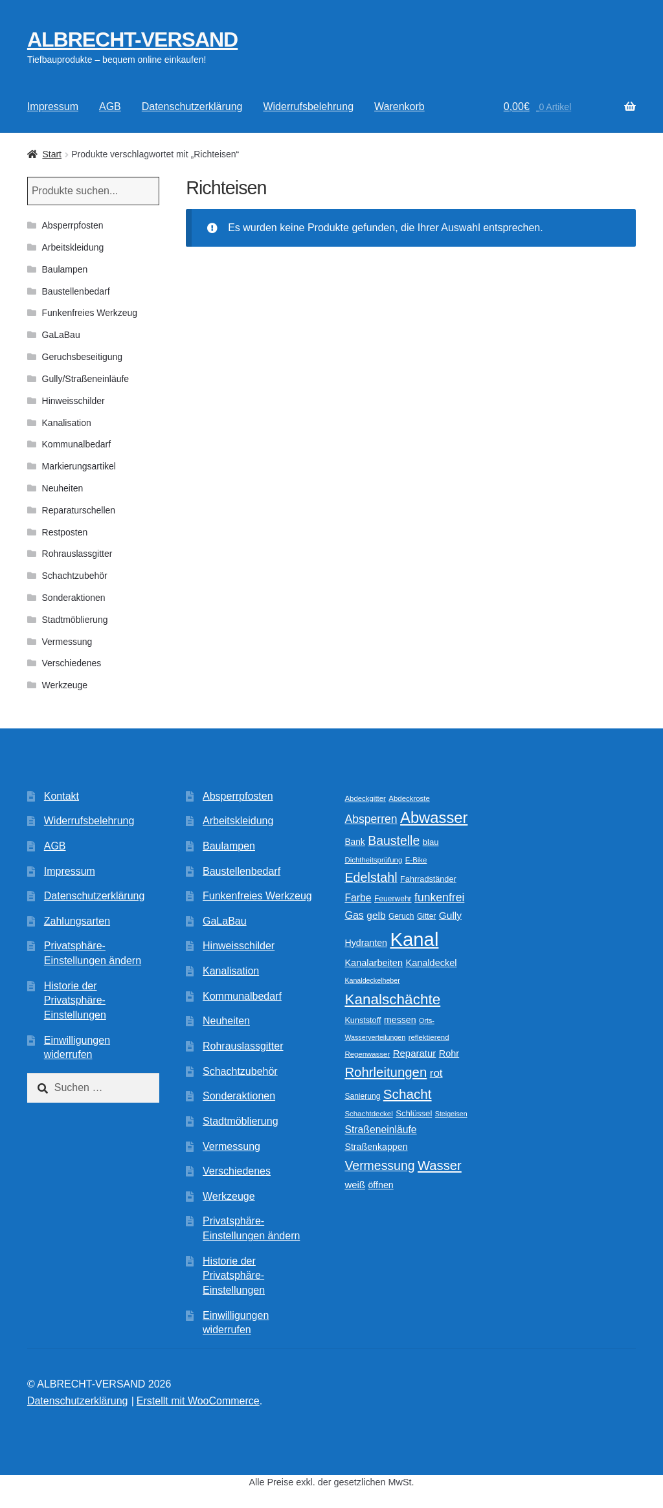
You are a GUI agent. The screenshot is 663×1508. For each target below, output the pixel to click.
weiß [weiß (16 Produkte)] (354, 1184)
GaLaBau (61, 335)
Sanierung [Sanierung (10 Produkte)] (362, 1096)
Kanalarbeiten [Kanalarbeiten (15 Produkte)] (373, 963)
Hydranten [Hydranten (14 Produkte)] (365, 943)
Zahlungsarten (77, 921)
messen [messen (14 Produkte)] (400, 1020)
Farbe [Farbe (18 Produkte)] (357, 897)
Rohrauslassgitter (77, 553)
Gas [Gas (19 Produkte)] (353, 915)
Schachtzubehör (74, 575)
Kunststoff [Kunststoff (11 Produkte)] (362, 1020)
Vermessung (67, 641)
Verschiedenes (72, 663)
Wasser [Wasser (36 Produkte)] (440, 1165)
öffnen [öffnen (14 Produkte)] (380, 1185)
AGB (110, 106)
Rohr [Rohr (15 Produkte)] (449, 1053)
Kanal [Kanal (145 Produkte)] (414, 939)
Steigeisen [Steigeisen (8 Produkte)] (451, 1114)
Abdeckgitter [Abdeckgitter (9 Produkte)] (365, 798)
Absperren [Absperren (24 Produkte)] (370, 819)
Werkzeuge (65, 685)
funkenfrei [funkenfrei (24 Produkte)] (439, 897)
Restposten (65, 532)
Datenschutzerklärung (192, 106)
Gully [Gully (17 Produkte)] (450, 915)
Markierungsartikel (79, 466)
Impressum (52, 106)
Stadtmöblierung (75, 619)
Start (52, 154)
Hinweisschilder (73, 401)
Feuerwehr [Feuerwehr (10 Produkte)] (393, 898)
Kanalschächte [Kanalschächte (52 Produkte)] (392, 999)
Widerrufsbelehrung (308, 106)
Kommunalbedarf (76, 444)
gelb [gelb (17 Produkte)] (375, 915)
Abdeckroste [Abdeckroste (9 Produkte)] (409, 798)
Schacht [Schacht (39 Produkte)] (407, 1093)
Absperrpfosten (73, 225)
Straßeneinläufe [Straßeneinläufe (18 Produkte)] (380, 1129)
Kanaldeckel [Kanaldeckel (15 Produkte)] (430, 963)
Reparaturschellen (79, 510)
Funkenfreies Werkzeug (90, 313)
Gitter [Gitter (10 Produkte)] (426, 916)
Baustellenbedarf (76, 291)
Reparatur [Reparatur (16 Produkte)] (414, 1053)
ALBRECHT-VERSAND (132, 39)
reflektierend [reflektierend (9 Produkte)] (429, 1037)
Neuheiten (63, 488)
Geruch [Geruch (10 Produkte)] (401, 916)
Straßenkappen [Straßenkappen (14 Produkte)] (375, 1147)
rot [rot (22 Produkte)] (436, 1073)
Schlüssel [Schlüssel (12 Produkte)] (414, 1113)
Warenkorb (399, 106)
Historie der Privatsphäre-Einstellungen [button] (75, 1000)
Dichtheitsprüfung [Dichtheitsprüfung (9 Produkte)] (373, 860)
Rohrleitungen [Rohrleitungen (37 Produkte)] (385, 1072)
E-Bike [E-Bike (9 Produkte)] (416, 860)
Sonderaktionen (74, 597)
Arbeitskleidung (73, 247)
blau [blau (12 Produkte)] (431, 842)
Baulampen (65, 269)
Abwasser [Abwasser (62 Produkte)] (433, 817)
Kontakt (61, 796)
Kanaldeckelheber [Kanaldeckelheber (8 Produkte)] (371, 980)
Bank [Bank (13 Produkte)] (354, 842)
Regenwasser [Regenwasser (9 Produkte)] (367, 1054)
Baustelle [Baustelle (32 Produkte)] (394, 840)
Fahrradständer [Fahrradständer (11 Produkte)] (428, 879)
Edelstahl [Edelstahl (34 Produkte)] (370, 877)
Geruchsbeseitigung (82, 357)
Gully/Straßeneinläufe (85, 379)
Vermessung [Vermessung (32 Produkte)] (379, 1165)
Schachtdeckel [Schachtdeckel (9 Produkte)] (368, 1114)
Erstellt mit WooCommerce (198, 1400)
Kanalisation (66, 423)
